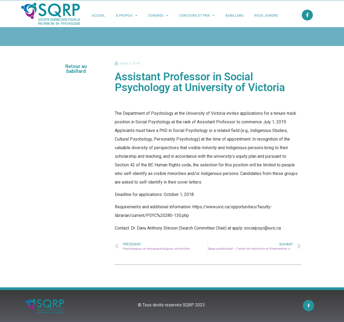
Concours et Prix (197, 15)
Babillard (234, 15)
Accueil (98, 15)
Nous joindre (266, 15)
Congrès (158, 15)
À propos (126, 15)
